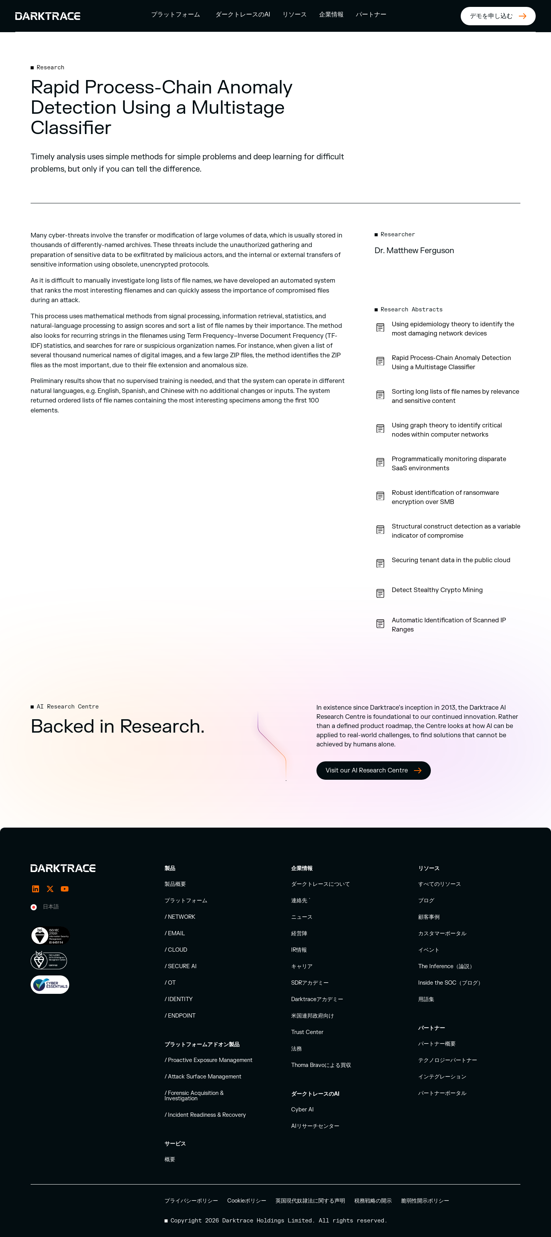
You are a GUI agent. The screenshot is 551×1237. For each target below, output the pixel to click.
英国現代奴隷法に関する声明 (310, 1201)
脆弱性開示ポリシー (425, 1201)
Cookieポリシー (246, 1201)
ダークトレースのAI (242, 14)
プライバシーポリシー (191, 1201)
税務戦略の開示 (373, 1201)
